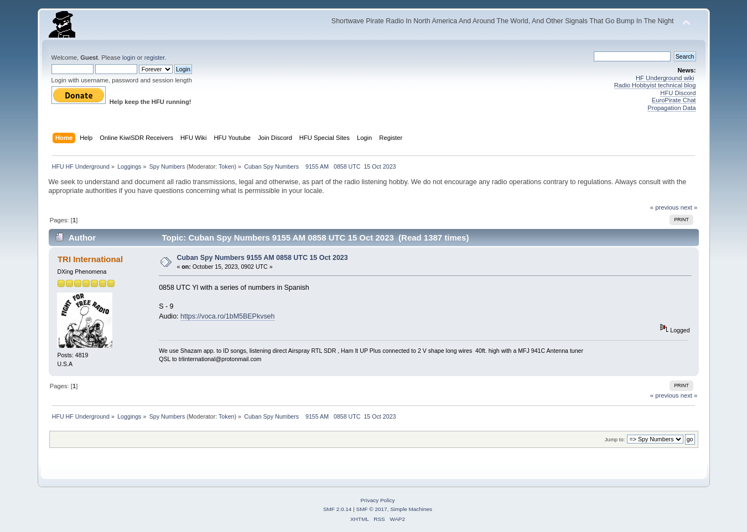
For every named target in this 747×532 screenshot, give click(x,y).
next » (689, 207)
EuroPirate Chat (674, 100)
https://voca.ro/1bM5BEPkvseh (227, 316)
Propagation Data (671, 108)
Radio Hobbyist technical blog (655, 85)
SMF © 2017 (371, 509)
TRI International (90, 259)
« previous (664, 207)
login (129, 57)
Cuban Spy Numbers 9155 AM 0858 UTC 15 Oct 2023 (262, 258)
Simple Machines (411, 509)
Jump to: (615, 439)
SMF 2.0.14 (337, 509)
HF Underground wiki (665, 78)
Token (226, 166)
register (154, 57)
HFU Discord (678, 93)
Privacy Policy (377, 500)
